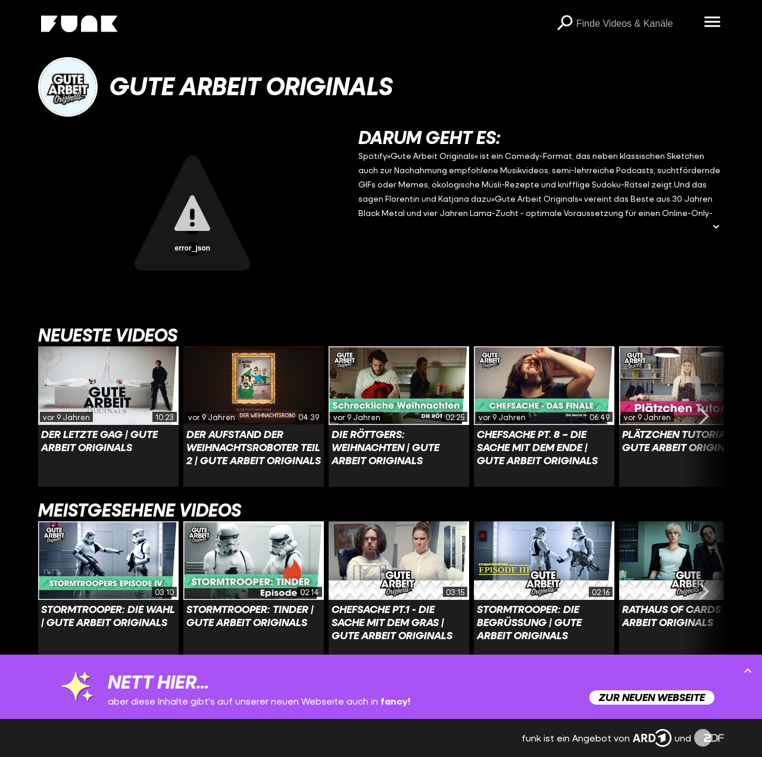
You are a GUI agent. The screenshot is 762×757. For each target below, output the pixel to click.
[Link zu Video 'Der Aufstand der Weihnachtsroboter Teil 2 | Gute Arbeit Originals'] (253, 416)
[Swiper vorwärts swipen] (703, 416)
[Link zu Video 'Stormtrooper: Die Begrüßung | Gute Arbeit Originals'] (544, 591)
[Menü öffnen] (712, 22)
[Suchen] (564, 23)
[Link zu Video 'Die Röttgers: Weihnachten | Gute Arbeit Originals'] (399, 416)
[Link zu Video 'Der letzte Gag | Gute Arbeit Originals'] (108, 416)
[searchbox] (635, 23)
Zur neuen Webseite (652, 697)
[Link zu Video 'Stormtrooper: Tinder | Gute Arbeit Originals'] (253, 591)
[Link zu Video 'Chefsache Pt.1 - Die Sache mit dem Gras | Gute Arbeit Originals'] (399, 591)
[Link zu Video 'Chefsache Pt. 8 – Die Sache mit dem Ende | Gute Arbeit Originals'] (544, 416)
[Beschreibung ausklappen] (716, 227)
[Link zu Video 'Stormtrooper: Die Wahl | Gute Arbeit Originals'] (108, 591)
